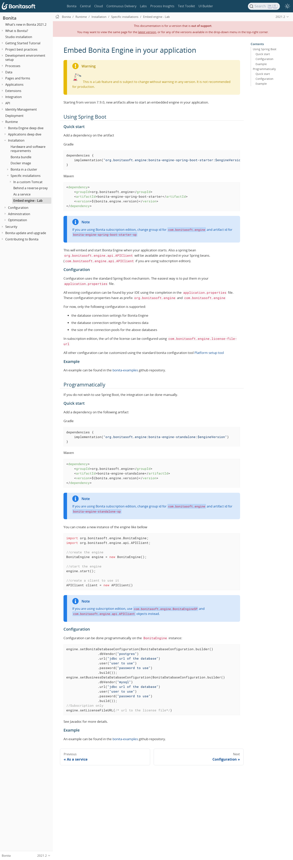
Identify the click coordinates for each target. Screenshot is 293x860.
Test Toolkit (186, 6)
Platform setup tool (209, 352)
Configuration (18, 207)
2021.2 (280, 17)
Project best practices (21, 49)
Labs (143, 6)
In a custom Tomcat (28, 182)
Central (85, 6)
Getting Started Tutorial (22, 43)
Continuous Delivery (121, 6)
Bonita (71, 6)
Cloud (98, 6)
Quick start (263, 54)
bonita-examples (125, 370)
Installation (16, 140)
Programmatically (264, 69)
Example (261, 64)
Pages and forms (17, 78)
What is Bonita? (16, 31)
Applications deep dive (24, 134)
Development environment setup (25, 57)
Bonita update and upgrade (25, 233)
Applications (14, 84)
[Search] (264, 6)
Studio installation (18, 37)
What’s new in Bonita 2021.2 (25, 24)
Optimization (17, 220)
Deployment (14, 116)
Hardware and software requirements (28, 149)
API (7, 103)
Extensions (13, 91)
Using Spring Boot (264, 49)
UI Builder (206, 6)
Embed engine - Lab (28, 200)
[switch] (287, 6)
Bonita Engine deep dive (26, 128)
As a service (22, 194)
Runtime (11, 122)
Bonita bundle (21, 157)
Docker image (21, 163)
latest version (147, 32)
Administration (19, 214)
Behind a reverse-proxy (30, 188)
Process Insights (162, 6)
